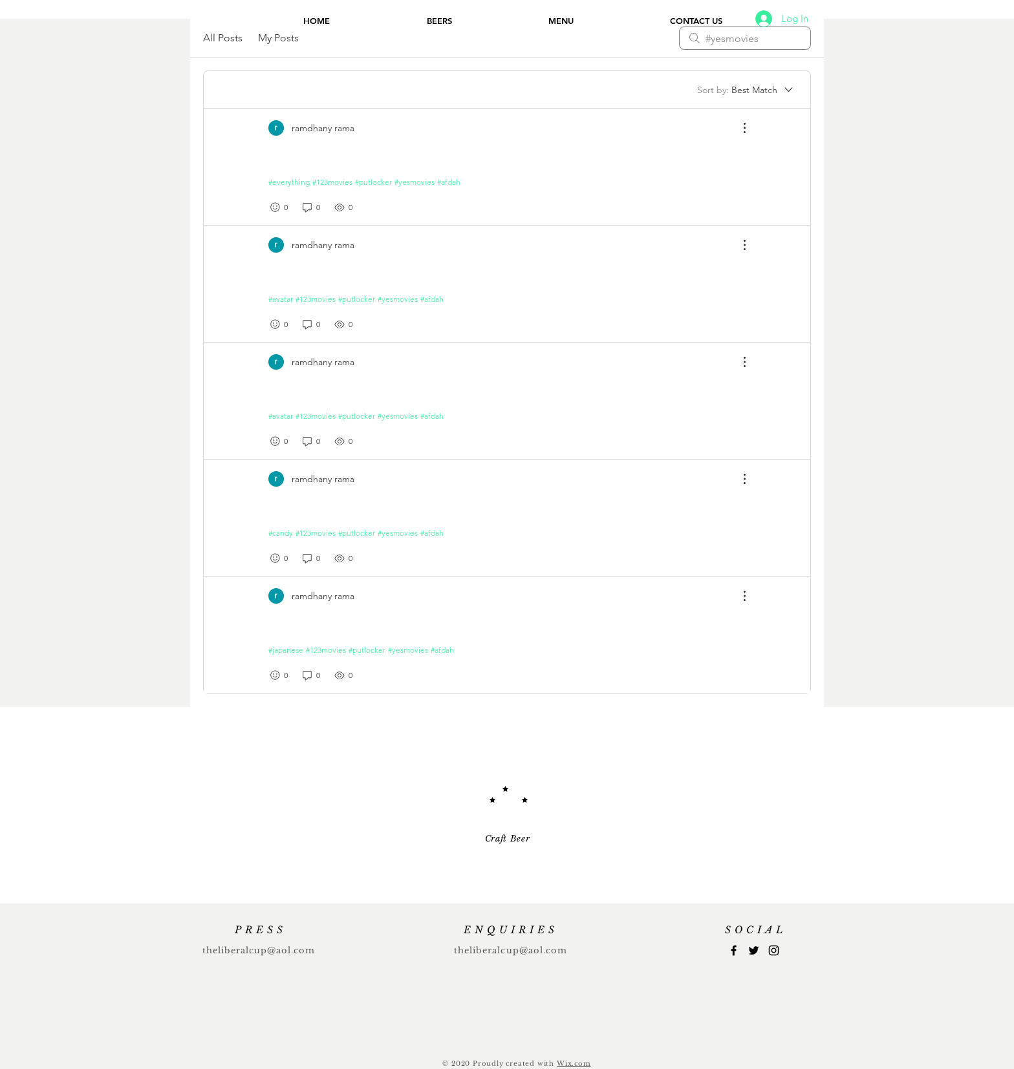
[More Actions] (738, 128)
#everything (289, 182)
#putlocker (373, 182)
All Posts (223, 38)
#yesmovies (414, 182)
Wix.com (574, 1063)
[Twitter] (753, 950)
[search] (745, 38)
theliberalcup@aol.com (259, 950)
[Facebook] (733, 950)
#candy (280, 533)
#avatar (280, 299)
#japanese (285, 650)
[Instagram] (774, 950)
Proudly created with (515, 1063)
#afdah (448, 182)
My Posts (278, 38)
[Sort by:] (746, 90)
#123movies (332, 182)
